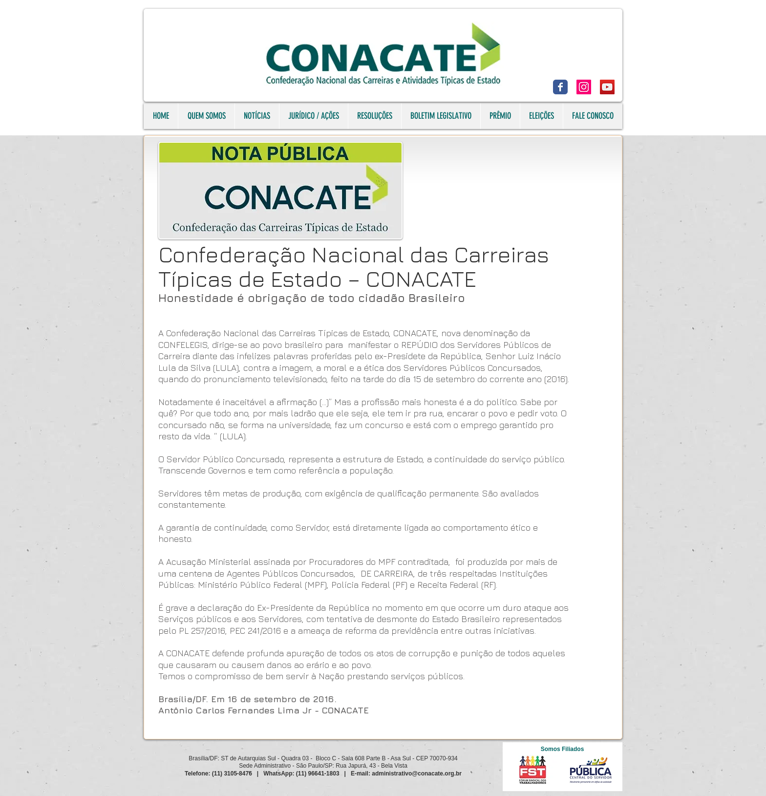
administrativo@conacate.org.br (417, 773)
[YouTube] (607, 87)
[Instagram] (583, 87)
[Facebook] (560, 87)
